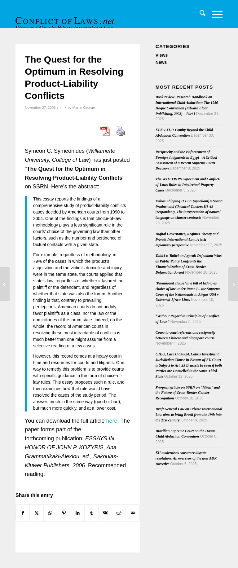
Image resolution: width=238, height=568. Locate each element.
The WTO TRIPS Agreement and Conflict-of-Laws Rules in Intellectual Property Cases (188, 184)
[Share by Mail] (132, 513)
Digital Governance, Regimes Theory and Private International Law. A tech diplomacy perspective (187, 239)
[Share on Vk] (105, 513)
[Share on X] (36, 513)
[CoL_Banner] (65, 19)
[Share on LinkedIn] (77, 513)
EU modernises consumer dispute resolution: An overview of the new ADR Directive (186, 458)
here (111, 421)
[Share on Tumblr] (91, 513)
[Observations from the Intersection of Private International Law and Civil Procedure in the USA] (233, 284)
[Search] (199, 14)
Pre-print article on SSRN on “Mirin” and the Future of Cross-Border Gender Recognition (188, 393)
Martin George (84, 107)
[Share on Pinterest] (64, 513)
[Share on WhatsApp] (50, 513)
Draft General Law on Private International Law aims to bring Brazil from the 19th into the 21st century (189, 414)
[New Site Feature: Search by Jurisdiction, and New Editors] (5, 284)
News (161, 62)
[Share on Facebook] (22, 513)
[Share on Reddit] (119, 513)
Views (162, 55)
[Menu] (214, 14)
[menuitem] (199, 14)
